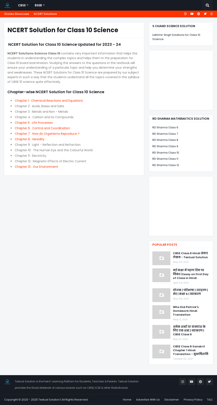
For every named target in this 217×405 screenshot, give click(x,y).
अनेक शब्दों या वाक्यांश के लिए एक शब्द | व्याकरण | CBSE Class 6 (189, 330)
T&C (210, 400)
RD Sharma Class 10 (165, 153)
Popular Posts (164, 245)
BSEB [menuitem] (38, 5)
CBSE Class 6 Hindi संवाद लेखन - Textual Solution (190, 255)
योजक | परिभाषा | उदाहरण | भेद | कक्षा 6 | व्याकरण (190, 292)
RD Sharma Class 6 (165, 127)
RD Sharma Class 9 (165, 146)
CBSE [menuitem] (22, 5)
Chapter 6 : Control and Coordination (42, 128)
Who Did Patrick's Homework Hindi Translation (186, 311)
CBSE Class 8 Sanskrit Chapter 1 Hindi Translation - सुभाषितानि (190, 350)
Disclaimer (171, 400)
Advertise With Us (148, 400)
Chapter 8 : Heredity (30, 139)
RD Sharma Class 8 (165, 140)
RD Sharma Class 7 (165, 134)
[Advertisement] (181, 80)
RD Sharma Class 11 (165, 159)
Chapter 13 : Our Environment (36, 167)
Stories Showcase (16, 14)
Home (127, 400)
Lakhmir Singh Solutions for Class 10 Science (176, 37)
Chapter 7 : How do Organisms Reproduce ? (47, 134)
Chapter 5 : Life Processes (34, 123)
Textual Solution (49, 400)
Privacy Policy (193, 400)
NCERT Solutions (45, 14)
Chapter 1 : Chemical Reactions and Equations (49, 100)
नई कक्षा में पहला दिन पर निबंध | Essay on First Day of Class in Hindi (191, 274)
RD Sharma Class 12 (165, 165)
